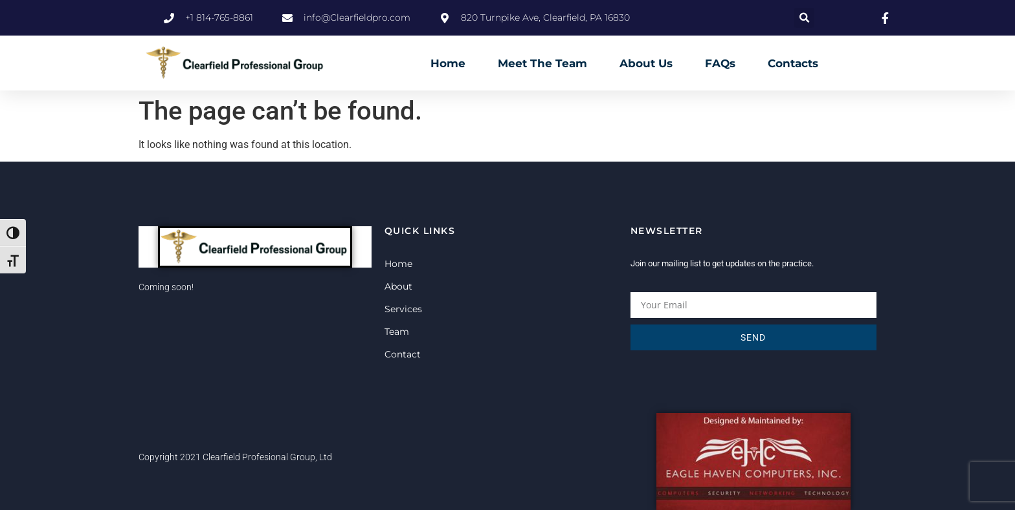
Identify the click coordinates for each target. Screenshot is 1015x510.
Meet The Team (542, 63)
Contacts (793, 63)
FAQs (720, 63)
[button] (804, 18)
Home (447, 63)
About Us (646, 63)
